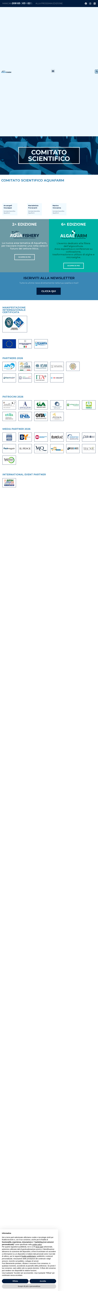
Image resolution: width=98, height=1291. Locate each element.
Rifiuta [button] (15, 1281)
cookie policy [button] (37, 1244)
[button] (53, 71)
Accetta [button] (43, 1281)
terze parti (39, 1247)
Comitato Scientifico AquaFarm (9, 211)
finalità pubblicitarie (28, 1256)
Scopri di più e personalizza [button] (29, 1286)
